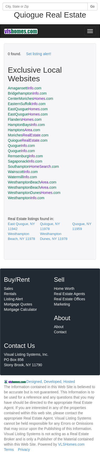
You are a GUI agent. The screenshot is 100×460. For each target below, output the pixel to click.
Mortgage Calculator (20, 309)
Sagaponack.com (25, 161)
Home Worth (64, 288)
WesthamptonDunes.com (34, 193)
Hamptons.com (24, 130)
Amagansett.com (24, 88)
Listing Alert (13, 299)
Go (92, 6)
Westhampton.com (26, 198)
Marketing (62, 304)
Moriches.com (28, 135)
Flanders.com (25, 119)
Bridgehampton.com (27, 93)
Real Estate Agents (69, 294)
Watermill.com (22, 177)
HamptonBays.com (26, 125)
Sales (8, 288)
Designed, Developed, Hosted (50, 382)
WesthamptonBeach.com (32, 182)
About (59, 327)
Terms (9, 449)
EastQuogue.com (28, 109)
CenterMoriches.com (30, 98)
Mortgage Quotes (18, 304)
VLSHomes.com (71, 444)
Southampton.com (33, 166)
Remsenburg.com (25, 156)
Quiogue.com (28, 140)
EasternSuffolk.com (27, 104)
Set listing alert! (38, 54)
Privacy (24, 449)
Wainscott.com (23, 172)
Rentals (10, 294)
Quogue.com (21, 145)
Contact (60, 332)
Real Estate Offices (69, 299)
